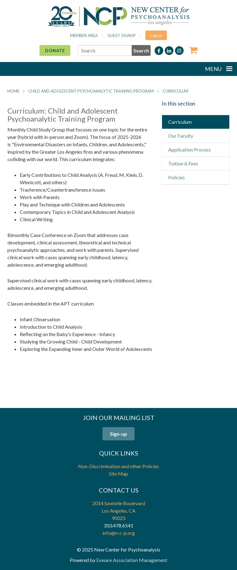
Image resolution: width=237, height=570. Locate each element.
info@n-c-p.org (118, 533)
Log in (156, 35)
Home (13, 91)
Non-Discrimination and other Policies (118, 466)
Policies (176, 177)
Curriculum (175, 91)
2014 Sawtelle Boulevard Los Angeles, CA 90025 (118, 510)
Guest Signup (121, 35)
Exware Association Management (131, 560)
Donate (55, 50)
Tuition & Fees (183, 163)
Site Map (118, 473)
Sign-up (118, 434)
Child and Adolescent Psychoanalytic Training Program (91, 91)
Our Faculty (180, 136)
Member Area (84, 35)
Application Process (189, 149)
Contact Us (119, 490)
